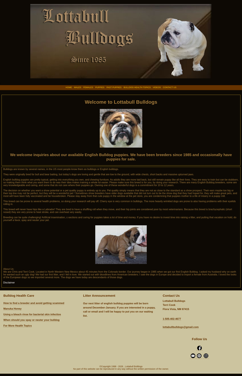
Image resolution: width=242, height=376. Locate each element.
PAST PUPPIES (114, 87)
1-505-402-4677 (172, 318)
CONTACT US (169, 87)
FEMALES (88, 87)
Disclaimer (9, 282)
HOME (69, 87)
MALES (77, 87)
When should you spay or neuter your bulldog (31, 320)
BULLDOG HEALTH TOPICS (137, 87)
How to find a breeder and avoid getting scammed (33, 303)
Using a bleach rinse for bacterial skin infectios (32, 314)
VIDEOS (157, 87)
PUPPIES (99, 87)
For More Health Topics (17, 325)
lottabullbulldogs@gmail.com (181, 327)
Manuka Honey (12, 308)
